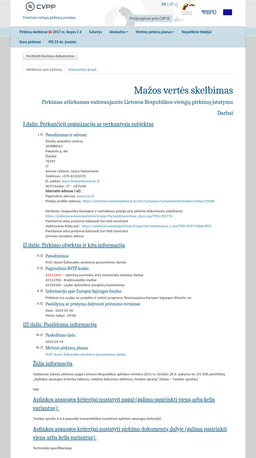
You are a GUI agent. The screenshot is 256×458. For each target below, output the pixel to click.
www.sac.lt (85, 196)
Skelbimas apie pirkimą (44, 69)
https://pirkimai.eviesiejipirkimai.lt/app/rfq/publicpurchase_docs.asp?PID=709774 (109, 216)
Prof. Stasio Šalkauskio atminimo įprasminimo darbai (86, 354)
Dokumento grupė (82, 69)
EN (164, 4)
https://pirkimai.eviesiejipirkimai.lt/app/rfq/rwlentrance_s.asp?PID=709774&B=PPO (146, 226)
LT (171, 4)
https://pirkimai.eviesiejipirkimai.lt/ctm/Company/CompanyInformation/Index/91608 (148, 201)
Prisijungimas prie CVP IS (150, 18)
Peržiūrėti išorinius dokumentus (50, 56)
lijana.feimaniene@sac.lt (81, 181)
